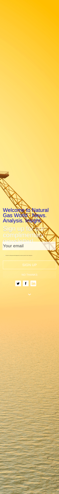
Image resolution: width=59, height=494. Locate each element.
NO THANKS (29, 274)
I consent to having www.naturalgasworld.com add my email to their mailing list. (18, 255)
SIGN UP (29, 265)
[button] (29, 215)
